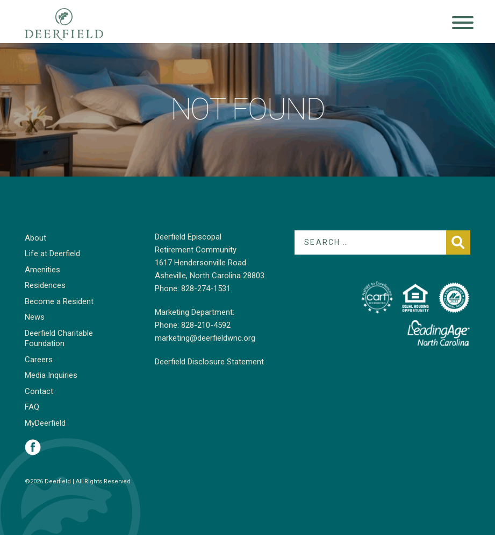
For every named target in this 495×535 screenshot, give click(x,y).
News (35, 317)
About (35, 238)
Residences (45, 285)
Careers (39, 359)
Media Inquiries (51, 375)
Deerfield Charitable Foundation (59, 338)
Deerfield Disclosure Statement (209, 362)
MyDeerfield (45, 423)
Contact (39, 391)
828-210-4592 (206, 325)
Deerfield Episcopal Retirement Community (74, 24)
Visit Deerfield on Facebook (33, 447)
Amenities (42, 269)
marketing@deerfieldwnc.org (205, 338)
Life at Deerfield (52, 253)
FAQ (32, 407)
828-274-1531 (206, 288)
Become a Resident (59, 301)
